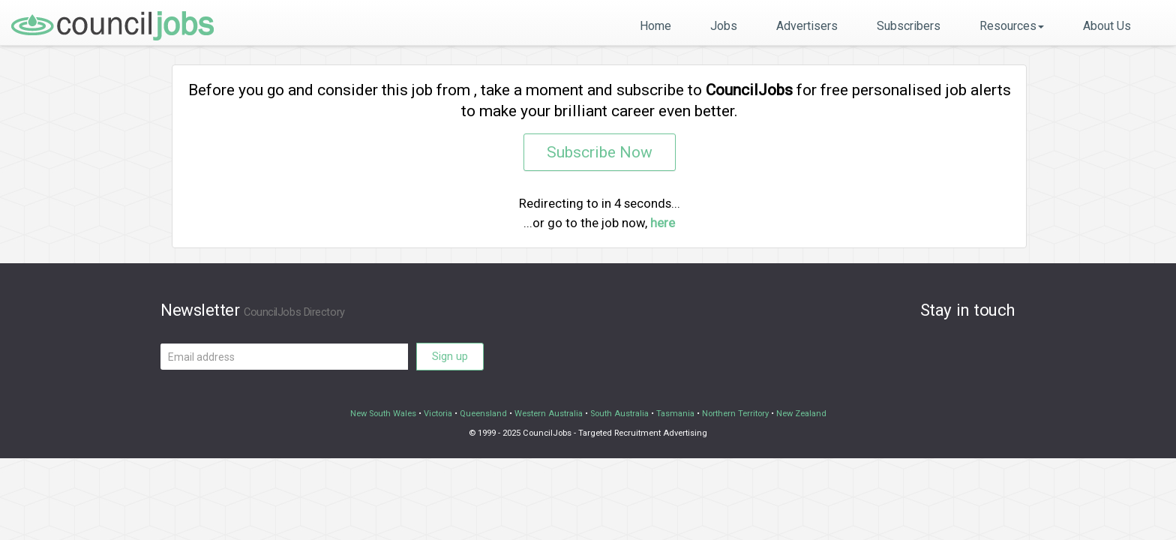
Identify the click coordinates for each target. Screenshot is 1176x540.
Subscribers (908, 26)
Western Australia (548, 413)
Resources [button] (1012, 26)
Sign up (450, 356)
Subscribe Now (599, 152)
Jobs (723, 26)
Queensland (483, 413)
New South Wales (383, 413)
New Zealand (801, 413)
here (662, 222)
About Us (1107, 26)
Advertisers (807, 26)
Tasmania (675, 413)
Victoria (438, 413)
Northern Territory (735, 413)
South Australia (619, 413)
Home (655, 26)
